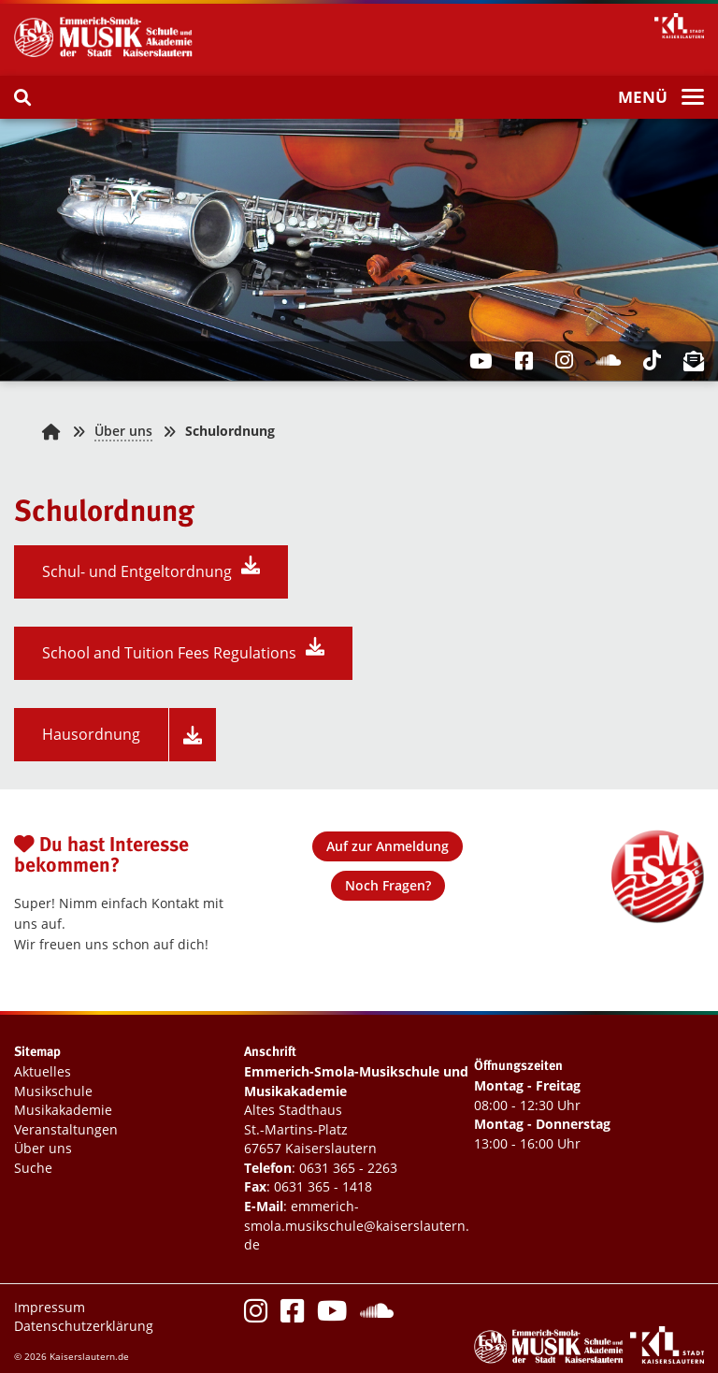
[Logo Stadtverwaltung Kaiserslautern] (667, 1358)
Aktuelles (42, 1071)
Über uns (123, 431)
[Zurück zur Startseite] (51, 431)
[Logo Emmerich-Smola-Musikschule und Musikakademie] (107, 55)
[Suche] (22, 97)
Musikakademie (63, 1110)
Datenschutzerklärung (83, 1326)
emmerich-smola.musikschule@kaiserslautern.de (356, 1225)
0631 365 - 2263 (348, 1168)
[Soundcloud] (377, 1315)
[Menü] (661, 98)
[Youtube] (332, 1315)
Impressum (49, 1307)
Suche (33, 1168)
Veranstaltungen (66, 1129)
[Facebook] (292, 1315)
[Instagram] (255, 1315)
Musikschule (53, 1091)
